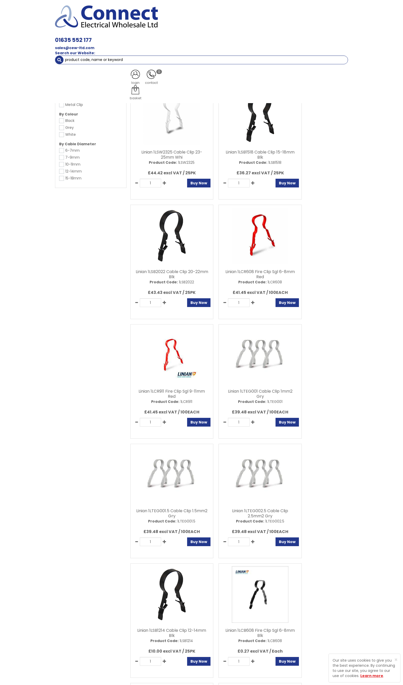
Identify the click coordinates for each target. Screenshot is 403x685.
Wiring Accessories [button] (192, 36)
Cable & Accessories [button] (146, 36)
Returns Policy (157, 646)
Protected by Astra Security (278, 615)
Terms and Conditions (219, 619)
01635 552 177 (145, 12)
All (289, 565)
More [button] (336, 46)
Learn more (371, 675)
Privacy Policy (211, 610)
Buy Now (185, 180)
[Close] (396, 659)
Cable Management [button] (142, 46)
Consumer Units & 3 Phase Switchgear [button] (255, 36)
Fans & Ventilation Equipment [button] (198, 46)
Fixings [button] (306, 36)
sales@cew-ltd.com (147, 20)
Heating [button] (242, 46)
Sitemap (207, 628)
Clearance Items (274, 46)
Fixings (71, 56)
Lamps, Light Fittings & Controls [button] (88, 36)
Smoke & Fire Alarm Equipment (86, 46)
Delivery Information (163, 637)
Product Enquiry (159, 628)
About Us (153, 610)
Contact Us (155, 619)
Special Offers (309, 46)
